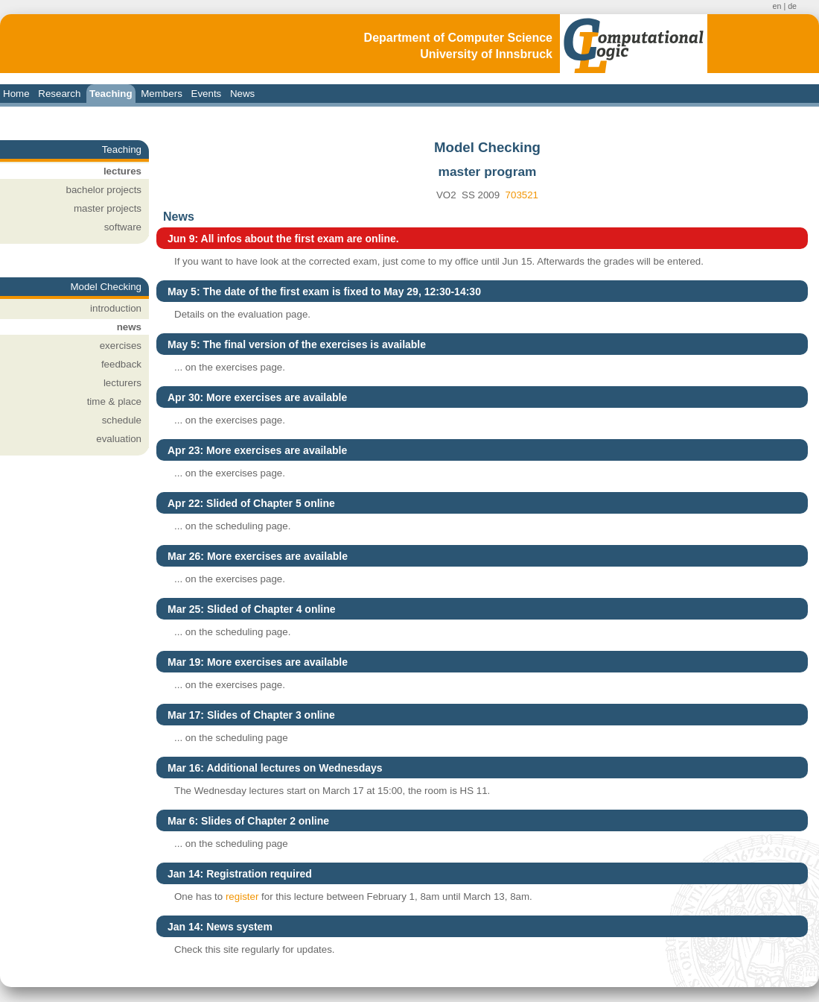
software (122, 227)
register (242, 896)
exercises (120, 345)
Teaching (111, 93)
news (129, 327)
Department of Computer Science (458, 37)
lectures (122, 171)
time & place (114, 401)
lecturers (122, 382)
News (242, 93)
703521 (522, 195)
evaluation (118, 438)
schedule (121, 420)
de (792, 5)
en (777, 5)
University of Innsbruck (486, 54)
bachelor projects (104, 189)
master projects (107, 208)
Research (59, 93)
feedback (121, 364)
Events (206, 93)
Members (161, 93)
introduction (115, 308)
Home (16, 93)
